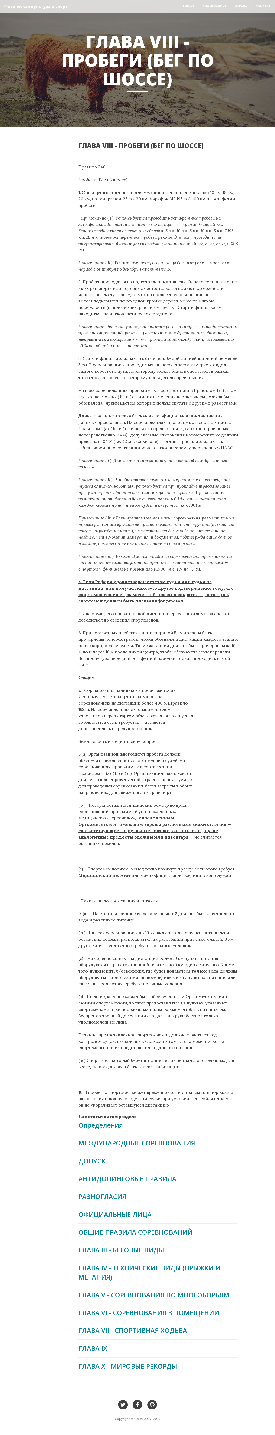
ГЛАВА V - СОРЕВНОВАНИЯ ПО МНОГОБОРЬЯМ (153, 1295)
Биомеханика (215, 6)
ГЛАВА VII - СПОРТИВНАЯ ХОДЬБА (132, 1330)
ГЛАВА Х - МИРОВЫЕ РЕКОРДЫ (127, 1366)
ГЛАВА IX (92, 1348)
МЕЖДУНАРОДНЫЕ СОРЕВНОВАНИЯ (136, 1143)
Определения (100, 1125)
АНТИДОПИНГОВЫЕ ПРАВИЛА (127, 1178)
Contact (263, 6)
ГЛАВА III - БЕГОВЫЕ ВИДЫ (121, 1250)
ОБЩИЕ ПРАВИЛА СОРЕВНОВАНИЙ (135, 1232)
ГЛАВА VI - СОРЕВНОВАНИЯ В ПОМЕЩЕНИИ (148, 1312)
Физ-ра (241, 6)
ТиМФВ (188, 6)
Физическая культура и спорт (36, 6)
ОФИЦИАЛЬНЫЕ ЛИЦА (115, 1214)
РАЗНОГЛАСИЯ (102, 1196)
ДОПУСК (91, 1161)
